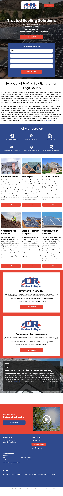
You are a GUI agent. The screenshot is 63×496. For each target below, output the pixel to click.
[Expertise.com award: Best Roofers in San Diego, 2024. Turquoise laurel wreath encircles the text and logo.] (47, 400)
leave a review (16, 381)
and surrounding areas (9, 445)
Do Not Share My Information (18, 491)
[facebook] (33, 451)
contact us (49, 120)
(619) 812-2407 (36, 444)
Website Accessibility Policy (52, 491)
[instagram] (35, 451)
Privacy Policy (7, 491)
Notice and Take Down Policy (40, 491)
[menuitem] (9, 477)
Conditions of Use (29, 491)
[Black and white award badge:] (16, 400)
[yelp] (41, 451)
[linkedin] (38, 451)
